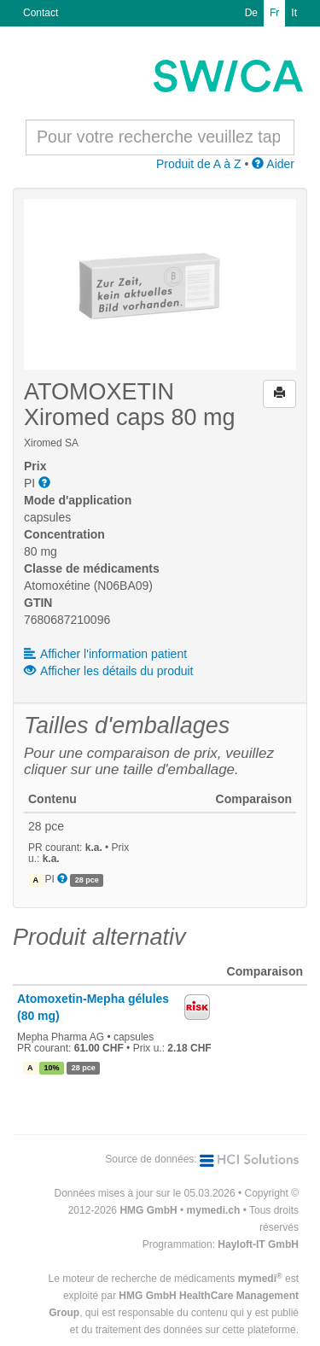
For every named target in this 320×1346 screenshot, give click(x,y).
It (294, 13)
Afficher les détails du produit (109, 671)
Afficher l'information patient (105, 654)
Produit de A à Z (198, 164)
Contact (40, 13)
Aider (273, 164)
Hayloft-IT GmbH (258, 1244)
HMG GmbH (148, 1210)
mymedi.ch (214, 1210)
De (251, 13)
